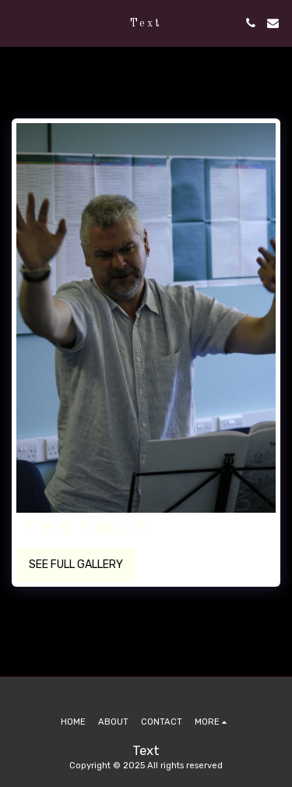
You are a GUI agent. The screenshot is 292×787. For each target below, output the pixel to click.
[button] (17, 22)
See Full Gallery (76, 564)
